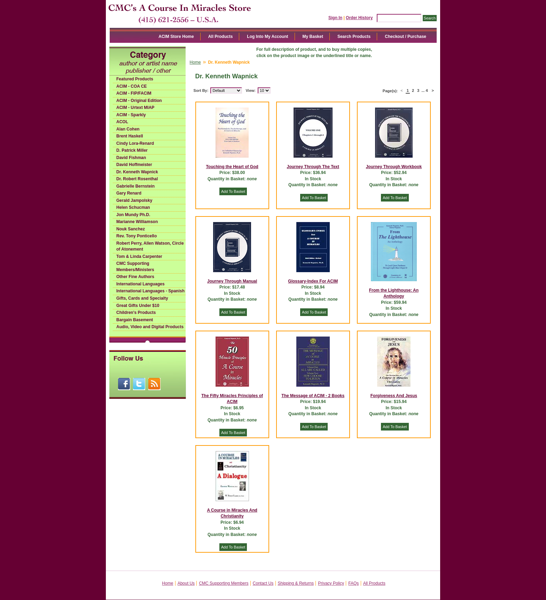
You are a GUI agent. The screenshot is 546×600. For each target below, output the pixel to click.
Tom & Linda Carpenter (139, 256)
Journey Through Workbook (394, 166)
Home (195, 62)
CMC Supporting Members (223, 583)
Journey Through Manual (232, 281)
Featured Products (134, 79)
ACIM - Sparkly (131, 114)
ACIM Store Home (176, 36)
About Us (186, 583)
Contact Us (263, 583)
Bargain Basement (134, 319)
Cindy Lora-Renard (135, 143)
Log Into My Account (267, 36)
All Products (220, 36)
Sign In (335, 17)
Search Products (353, 36)
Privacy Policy (331, 583)
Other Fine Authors (135, 276)
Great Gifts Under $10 (137, 305)
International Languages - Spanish (150, 291)
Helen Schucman (133, 207)
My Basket (313, 36)
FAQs (353, 583)
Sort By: (201, 90)
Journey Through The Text (313, 166)
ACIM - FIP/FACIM (133, 93)
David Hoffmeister (134, 164)
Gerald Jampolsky (134, 200)
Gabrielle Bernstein (135, 186)
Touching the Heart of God (232, 166)
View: (250, 90)
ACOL (122, 121)
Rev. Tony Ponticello (136, 236)
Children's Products (136, 312)
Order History (359, 17)
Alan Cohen (128, 129)
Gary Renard (128, 193)
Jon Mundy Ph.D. (133, 214)
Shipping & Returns (296, 583)
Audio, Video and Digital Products (150, 326)
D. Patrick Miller (132, 150)
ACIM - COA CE (131, 86)
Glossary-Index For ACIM (313, 281)
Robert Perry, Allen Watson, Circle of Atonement (150, 246)
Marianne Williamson (137, 221)
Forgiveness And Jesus (393, 395)
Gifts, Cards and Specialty (142, 298)
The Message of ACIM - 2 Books (312, 395)
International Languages (140, 284)
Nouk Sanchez (130, 229)
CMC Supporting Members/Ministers (135, 266)
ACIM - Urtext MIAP (135, 107)
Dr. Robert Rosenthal (137, 178)
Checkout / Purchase (405, 36)
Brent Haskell (129, 136)
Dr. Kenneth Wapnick (137, 171)
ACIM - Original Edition (139, 100)
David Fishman (131, 157)
